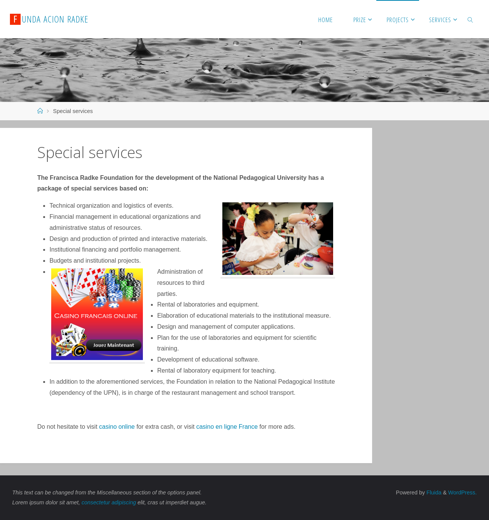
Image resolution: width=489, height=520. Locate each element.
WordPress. (462, 492)
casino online (116, 426)
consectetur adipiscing (109, 502)
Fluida (433, 492)
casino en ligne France (227, 426)
